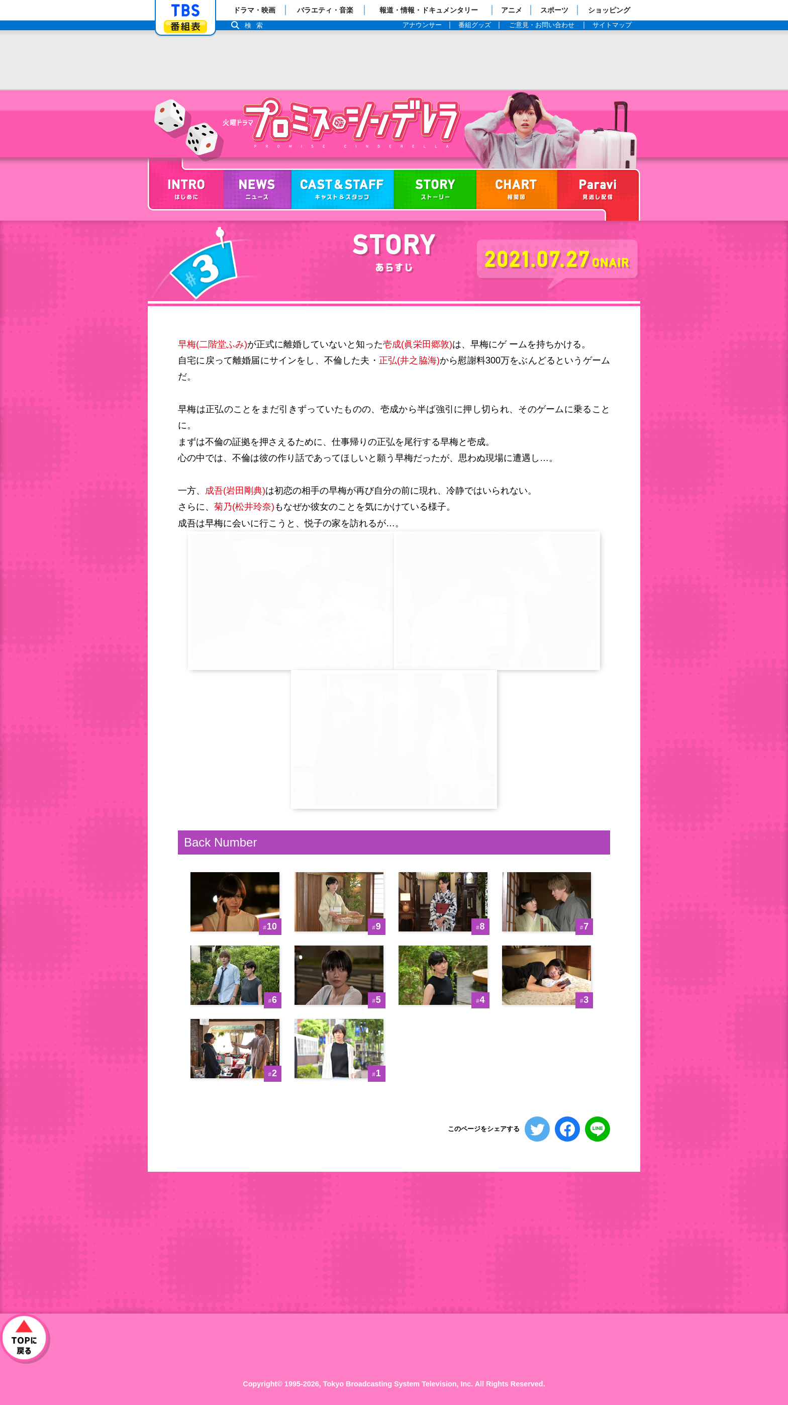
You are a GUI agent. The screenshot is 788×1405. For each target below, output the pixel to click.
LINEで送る (597, 1129)
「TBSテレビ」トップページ (185, 10)
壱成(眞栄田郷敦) (417, 344)
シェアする (567, 1129)
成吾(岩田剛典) (235, 491)
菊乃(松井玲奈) (244, 507)
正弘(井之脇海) (409, 360)
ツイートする (537, 1129)
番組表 (185, 26)
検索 (256, 25)
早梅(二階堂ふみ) (212, 344)
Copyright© (262, 1384)
